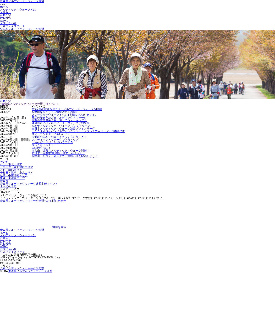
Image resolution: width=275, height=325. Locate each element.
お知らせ (5, 12)
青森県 (4, 180)
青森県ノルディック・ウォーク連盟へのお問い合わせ (33, 200)
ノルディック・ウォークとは (18, 9)
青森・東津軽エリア (12, 178)
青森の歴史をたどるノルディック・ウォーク (59, 117)
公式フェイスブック (12, 26)
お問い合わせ (8, 23)
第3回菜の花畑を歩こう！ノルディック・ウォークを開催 (67, 109)
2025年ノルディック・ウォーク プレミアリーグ (61, 125)
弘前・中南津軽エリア (14, 175)
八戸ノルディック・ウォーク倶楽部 (22, 268)
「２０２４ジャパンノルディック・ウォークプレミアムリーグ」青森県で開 (78, 131)
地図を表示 (59, 227)
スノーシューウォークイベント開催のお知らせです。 (65, 114)
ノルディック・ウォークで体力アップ (55, 139)
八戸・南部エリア (11, 169)
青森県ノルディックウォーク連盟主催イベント (30, 103)
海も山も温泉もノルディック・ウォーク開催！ (60, 150)
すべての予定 (8, 186)
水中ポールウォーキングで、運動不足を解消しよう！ (65, 156)
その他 (4, 161)
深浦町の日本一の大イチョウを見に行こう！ (59, 136)
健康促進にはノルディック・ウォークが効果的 (60, 123)
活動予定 (5, 15)
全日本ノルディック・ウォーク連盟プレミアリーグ (63, 128)
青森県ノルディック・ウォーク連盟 (22, 229)
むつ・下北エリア (11, 164)
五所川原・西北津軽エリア (16, 167)
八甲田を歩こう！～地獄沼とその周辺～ (56, 112)
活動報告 (5, 17)
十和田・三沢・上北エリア (16, 172)
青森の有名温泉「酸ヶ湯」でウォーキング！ (59, 120)
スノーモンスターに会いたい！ (51, 134)
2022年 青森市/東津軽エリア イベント (58, 153)
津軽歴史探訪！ (41, 147)
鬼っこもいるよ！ (43, 145)
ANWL (4, 20)
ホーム (4, 6)
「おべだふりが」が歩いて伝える (52, 142)
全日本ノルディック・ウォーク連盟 (22, 28)
